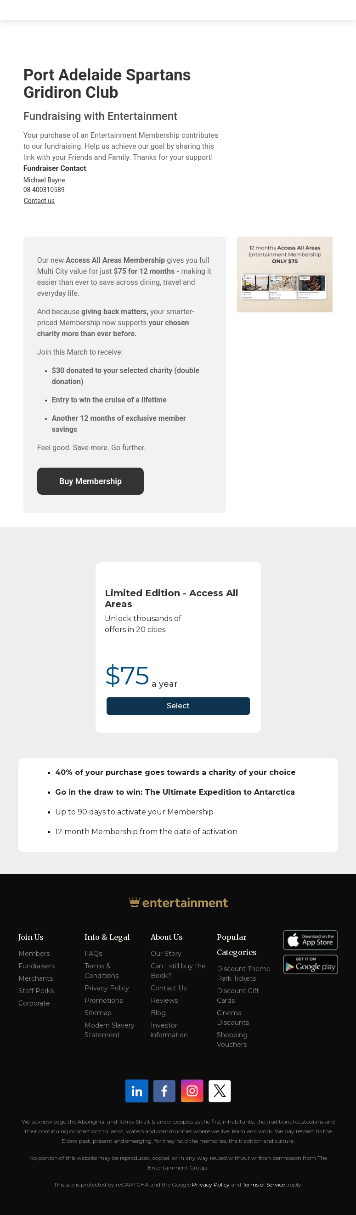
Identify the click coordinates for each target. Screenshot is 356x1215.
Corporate (34, 1003)
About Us (167, 937)
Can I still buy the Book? (178, 971)
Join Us (31, 937)
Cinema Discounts (233, 1018)
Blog (158, 1013)
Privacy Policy (107, 988)
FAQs (93, 953)
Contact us (39, 200)
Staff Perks (36, 991)
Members (34, 953)
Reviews (164, 1000)
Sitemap (98, 1013)
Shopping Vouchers (232, 1040)
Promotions (104, 1000)
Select (178, 705)
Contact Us (168, 988)
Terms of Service (264, 1184)
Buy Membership (90, 481)
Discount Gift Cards (238, 996)
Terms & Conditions (102, 971)
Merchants (35, 978)
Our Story (166, 953)
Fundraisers (36, 966)
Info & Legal (107, 937)
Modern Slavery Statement (110, 1030)
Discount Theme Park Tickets (244, 974)
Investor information (169, 1030)
